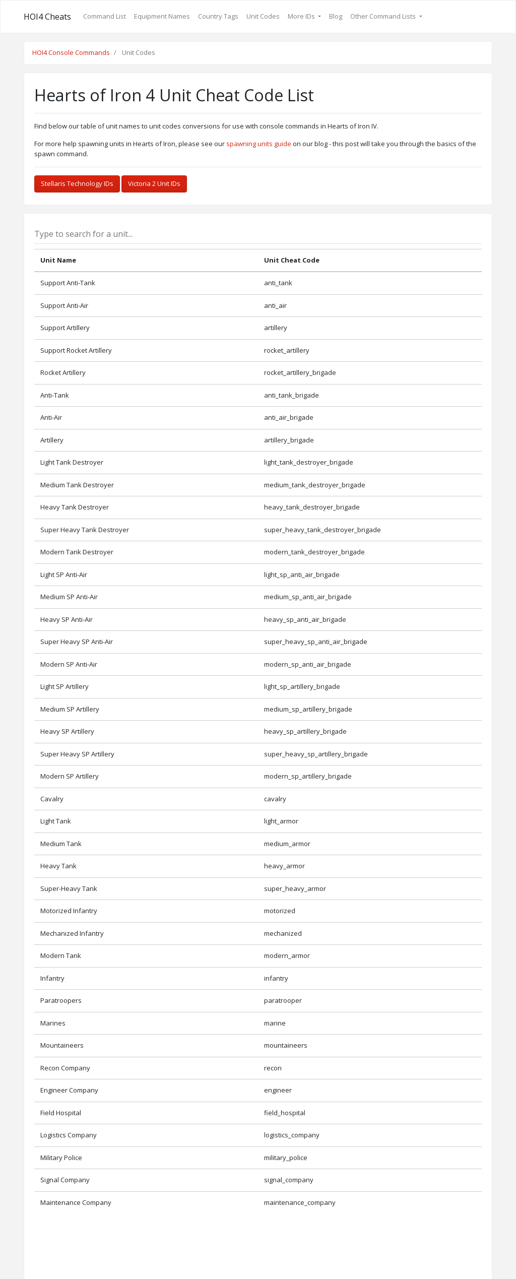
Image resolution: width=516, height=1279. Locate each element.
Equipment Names (162, 16)
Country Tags (218, 16)
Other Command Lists (383, 16)
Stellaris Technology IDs (77, 183)
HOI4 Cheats (47, 16)
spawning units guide (258, 143)
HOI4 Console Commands (71, 52)
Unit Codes (263, 16)
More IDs (302, 16)
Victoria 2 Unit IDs (154, 183)
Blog (335, 16)
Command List (104, 16)
